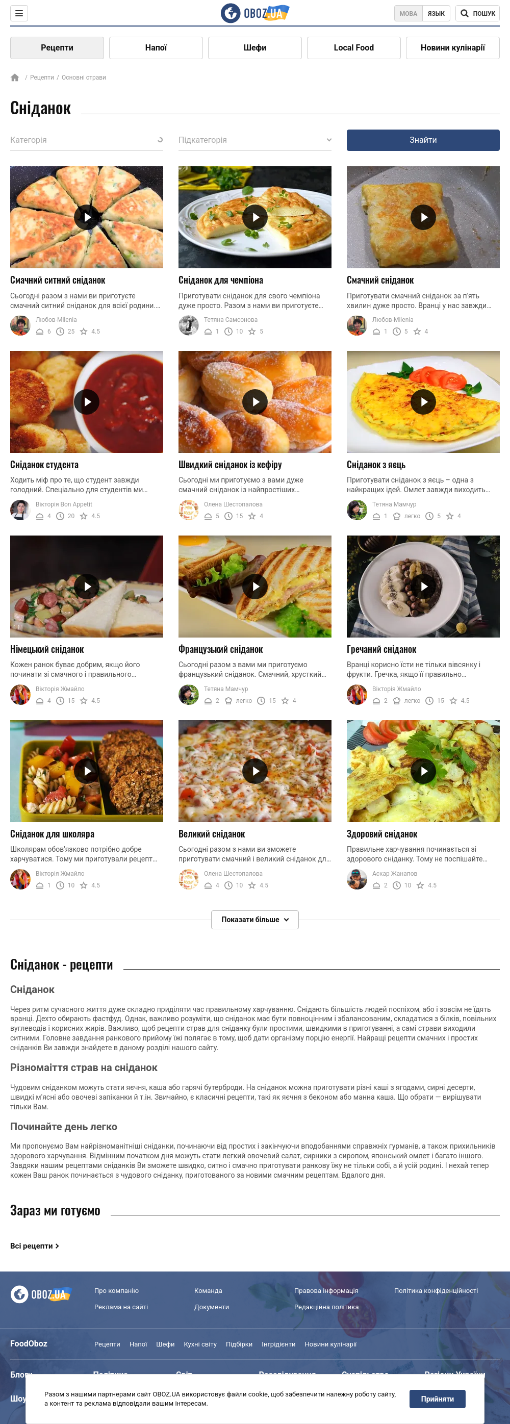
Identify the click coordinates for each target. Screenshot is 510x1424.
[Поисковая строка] (477, 13)
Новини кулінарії (453, 48)
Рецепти (57, 48)
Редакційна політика (326, 1307)
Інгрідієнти (278, 1344)
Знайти (423, 140)
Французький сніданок (220, 649)
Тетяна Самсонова (231, 319)
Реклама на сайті (121, 1307)
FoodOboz (28, 1344)
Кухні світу (200, 1344)
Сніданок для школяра (52, 833)
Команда (208, 1290)
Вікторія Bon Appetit (64, 504)
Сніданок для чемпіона (220, 279)
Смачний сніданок (380, 279)
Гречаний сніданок (381, 649)
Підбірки (239, 1344)
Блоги (21, 1375)
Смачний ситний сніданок (57, 279)
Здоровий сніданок (382, 833)
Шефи (255, 48)
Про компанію (116, 1290)
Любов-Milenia (56, 319)
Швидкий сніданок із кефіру (230, 464)
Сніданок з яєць (376, 464)
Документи (211, 1307)
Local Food (354, 48)
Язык (436, 13)
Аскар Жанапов (394, 873)
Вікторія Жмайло (60, 689)
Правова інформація (326, 1290)
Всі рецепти (31, 1246)
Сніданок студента (44, 464)
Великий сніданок (211, 833)
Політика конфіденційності (436, 1290)
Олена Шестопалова (233, 504)
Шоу (18, 1399)
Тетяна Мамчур (394, 504)
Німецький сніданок (47, 649)
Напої (156, 48)
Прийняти (437, 1399)
